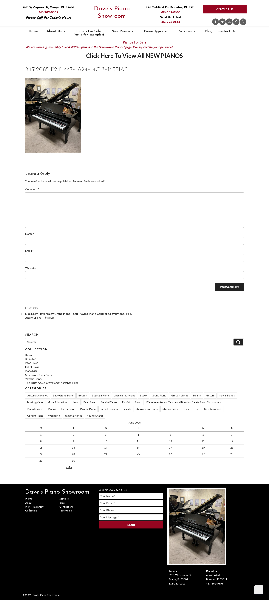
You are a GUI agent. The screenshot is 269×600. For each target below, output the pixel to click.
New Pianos (122, 31)
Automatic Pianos (37, 395)
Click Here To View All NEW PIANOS (134, 55)
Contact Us (224, 9)
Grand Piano (159, 395)
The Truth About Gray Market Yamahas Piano (51, 382)
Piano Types (156, 31)
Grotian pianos (179, 395)
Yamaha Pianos (34, 378)
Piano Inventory (34, 507)
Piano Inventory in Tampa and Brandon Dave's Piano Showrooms (183, 402)
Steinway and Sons (147, 408)
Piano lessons (35, 408)
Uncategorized (212, 408)
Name (29, 233)
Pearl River (31, 362)
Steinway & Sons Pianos (39, 374)
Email (29, 250)
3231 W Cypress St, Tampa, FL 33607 (48, 7)
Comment (32, 189)
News (75, 402)
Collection (31, 510)
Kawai (28, 354)
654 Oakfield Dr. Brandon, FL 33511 (171, 7)
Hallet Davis (32, 366)
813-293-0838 (170, 22)
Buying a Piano (100, 395)
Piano (138, 402)
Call (40, 17)
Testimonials (66, 510)
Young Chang (95, 415)
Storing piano (170, 408)
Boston (82, 395)
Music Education (57, 402)
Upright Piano (35, 415)
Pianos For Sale (88, 33)
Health (197, 395)
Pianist (126, 402)
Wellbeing (54, 415)
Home (33, 31)
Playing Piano (88, 408)
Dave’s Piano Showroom (112, 12)
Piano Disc (31, 370)
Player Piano (68, 408)
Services (187, 31)
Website (30, 267)
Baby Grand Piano (63, 395)
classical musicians (124, 395)
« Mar (69, 467)
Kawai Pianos (227, 395)
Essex (143, 395)
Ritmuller (30, 358)
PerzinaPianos (109, 402)
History (210, 395)
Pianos (52, 408)
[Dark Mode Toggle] (258, 589)
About (29, 503)
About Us (56, 31)
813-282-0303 (48, 12)
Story (186, 408)
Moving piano (35, 402)
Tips (196, 408)
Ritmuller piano (109, 408)
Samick (127, 408)
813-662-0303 (170, 12)
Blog (209, 31)
